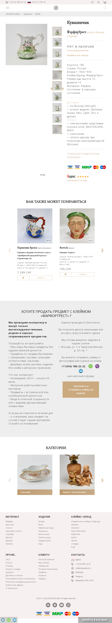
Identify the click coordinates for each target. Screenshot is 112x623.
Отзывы (9, 566)
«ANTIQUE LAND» (13, 14)
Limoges (75, 544)
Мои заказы (43, 562)
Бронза (9, 537)
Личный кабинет (46, 559)
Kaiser (74, 537)
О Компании (12, 588)
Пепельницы (44, 537)
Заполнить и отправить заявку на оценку (81, 390)
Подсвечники (44, 540)
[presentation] (9, 249)
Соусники (25, 492)
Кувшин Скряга (67, 252)
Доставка (72, 102)
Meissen (75, 524)
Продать (42, 578)
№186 (37, 14)
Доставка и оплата (14, 575)
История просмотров (48, 569)
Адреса (76, 559)
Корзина (42, 575)
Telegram (77, 576)
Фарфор (9, 521)
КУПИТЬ (40, 278)
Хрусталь (10, 524)
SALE (8, 559)
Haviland (75, 528)
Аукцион (10, 572)
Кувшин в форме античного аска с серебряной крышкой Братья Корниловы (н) (34, 255)
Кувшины (28, 14)
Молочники (43, 534)
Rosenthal (75, 534)
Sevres (74, 540)
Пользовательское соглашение (20, 578)
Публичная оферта (14, 585)
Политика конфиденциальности (21, 582)
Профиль (42, 572)
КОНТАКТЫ (78, 554)
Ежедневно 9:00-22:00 (82, 580)
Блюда (41, 521)
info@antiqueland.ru (81, 568)
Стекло (9, 528)
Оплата (71, 119)
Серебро (10, 534)
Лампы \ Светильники (74, 492)
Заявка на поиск (78, 55)
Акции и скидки (13, 569)
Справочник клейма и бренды (85, 521)
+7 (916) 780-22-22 (73, 366)
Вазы (40, 524)
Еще (40, 544)
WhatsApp (77, 572)
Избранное (43, 566)
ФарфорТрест (76, 32)
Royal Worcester (78, 531)
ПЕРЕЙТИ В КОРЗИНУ (95, 620)
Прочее (9, 544)
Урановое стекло (13, 531)
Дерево (9, 540)
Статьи (9, 562)
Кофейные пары (46, 528)
